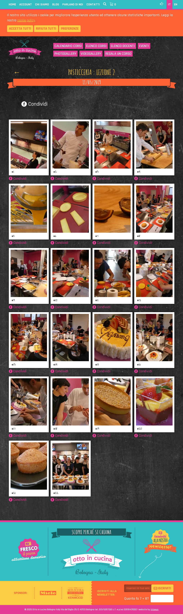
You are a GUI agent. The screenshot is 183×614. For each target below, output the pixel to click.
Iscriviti (162, 588)
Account (25, 4)
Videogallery (91, 53)
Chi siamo (42, 4)
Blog (55, 4)
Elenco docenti (123, 46)
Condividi (34, 104)
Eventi (144, 46)
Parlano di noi (72, 4)
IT (169, 4)
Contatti (93, 4)
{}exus (155, 609)
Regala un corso (118, 53)
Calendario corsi (68, 46)
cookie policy (26, 20)
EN (175, 4)
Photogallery (65, 53)
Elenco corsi (96, 46)
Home (12, 4)
